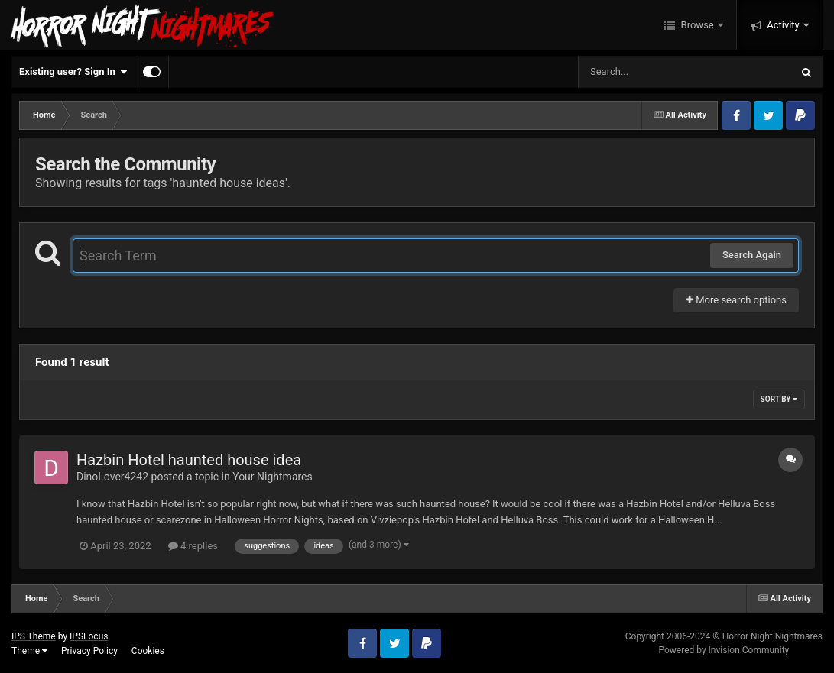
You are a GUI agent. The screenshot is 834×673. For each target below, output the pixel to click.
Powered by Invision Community (723, 650)
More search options (736, 300)
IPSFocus (89, 636)
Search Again (751, 254)
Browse (697, 25)
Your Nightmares (272, 477)
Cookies (147, 650)
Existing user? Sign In (73, 72)
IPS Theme (33, 636)
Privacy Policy (89, 650)
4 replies (193, 546)
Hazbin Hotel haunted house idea (188, 460)
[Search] (646, 72)
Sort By (779, 399)
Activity (783, 25)
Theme (29, 650)
